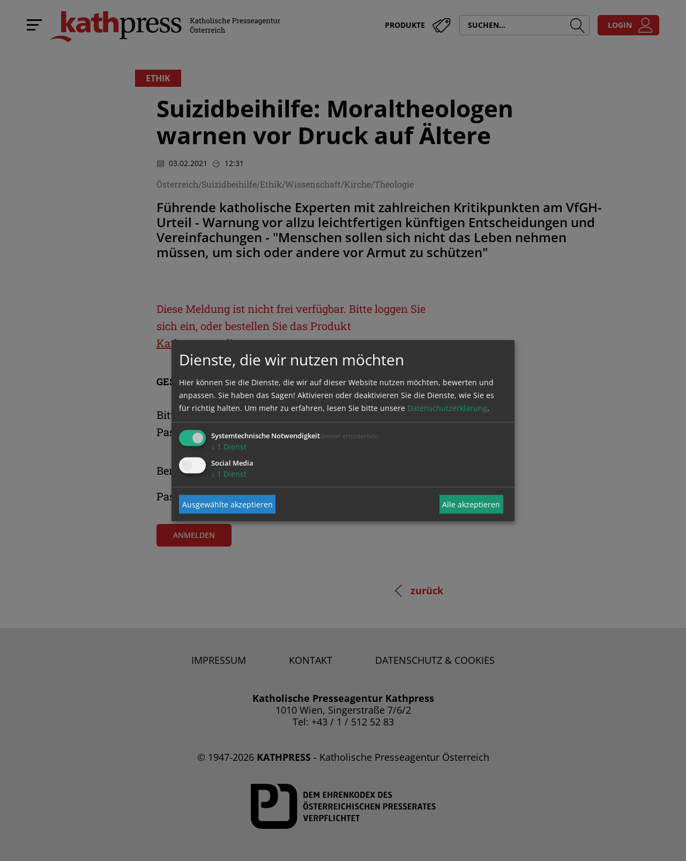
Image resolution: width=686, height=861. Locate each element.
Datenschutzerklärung (447, 408)
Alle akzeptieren (471, 504)
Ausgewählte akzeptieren (227, 504)
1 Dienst (229, 446)
